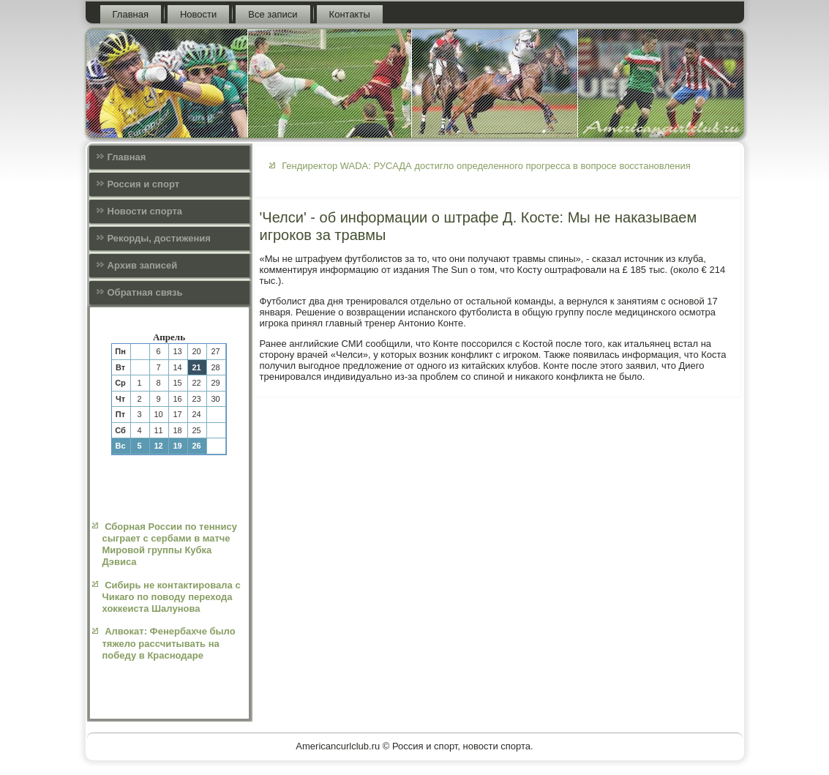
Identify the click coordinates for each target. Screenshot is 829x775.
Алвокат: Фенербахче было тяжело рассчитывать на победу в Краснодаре (169, 643)
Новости (198, 14)
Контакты (349, 14)
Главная (131, 14)
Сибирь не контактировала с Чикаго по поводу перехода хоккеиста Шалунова (171, 597)
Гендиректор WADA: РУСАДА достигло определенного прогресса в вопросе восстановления (486, 165)
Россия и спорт (144, 184)
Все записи (272, 14)
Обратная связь (145, 292)
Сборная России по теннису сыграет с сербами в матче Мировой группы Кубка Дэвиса (169, 544)
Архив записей (143, 265)
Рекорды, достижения (159, 238)
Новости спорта (145, 211)
